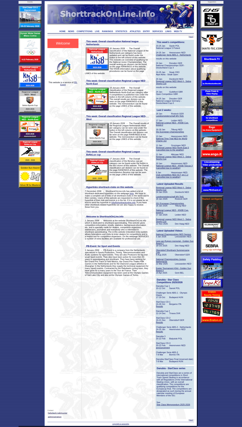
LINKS (168, 31)
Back (191, 37)
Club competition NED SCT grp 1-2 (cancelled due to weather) (172, 176)
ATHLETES (135, 31)
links (132, 193)
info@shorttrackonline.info (123, 202)
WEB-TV (178, 31)
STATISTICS (121, 31)
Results (159, 306)
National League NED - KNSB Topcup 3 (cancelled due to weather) (174, 167)
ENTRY (146, 31)
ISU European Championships (170, 132)
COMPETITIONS (84, 31)
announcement (163, 348)
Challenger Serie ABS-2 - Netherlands (173, 55)
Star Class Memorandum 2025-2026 (173, 404)
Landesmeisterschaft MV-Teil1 (170, 116)
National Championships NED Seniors (173, 234)
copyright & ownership (120, 424)
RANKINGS (107, 31)
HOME (62, 31)
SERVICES (157, 31)
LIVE (97, 31)
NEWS (71, 31)
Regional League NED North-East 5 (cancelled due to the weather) (172, 148)
